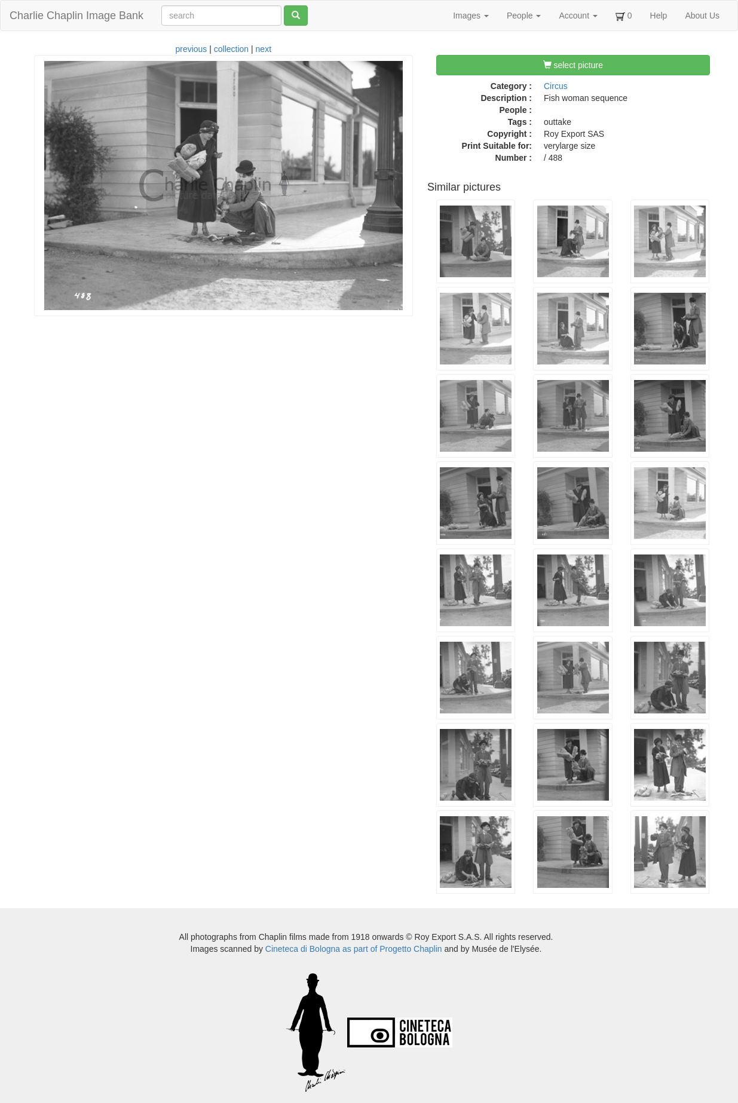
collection (231, 49)
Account (578, 15)
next (263, 49)
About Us (702, 15)
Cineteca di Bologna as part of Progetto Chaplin (353, 949)
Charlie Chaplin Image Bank (76, 16)
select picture (573, 65)
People (524, 15)
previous (191, 49)
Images (471, 15)
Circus (556, 86)
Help (658, 15)
